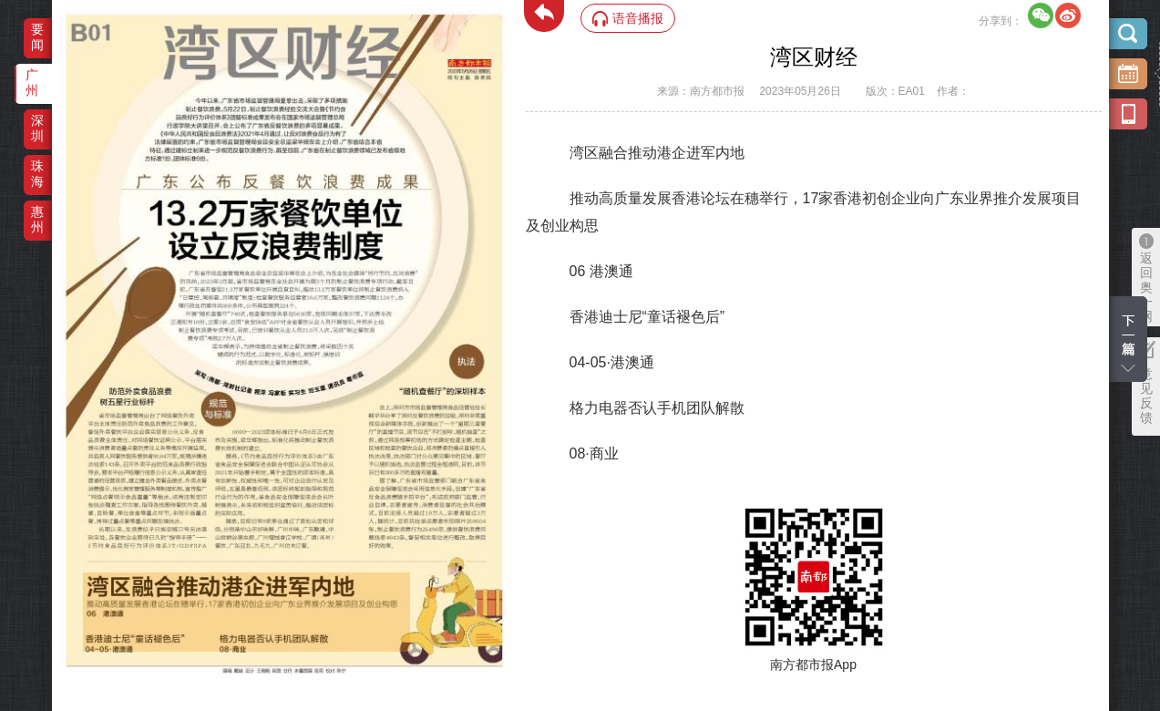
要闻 (37, 37)
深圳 (37, 128)
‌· (85, 581)
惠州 (37, 219)
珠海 (37, 174)
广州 (32, 82)
